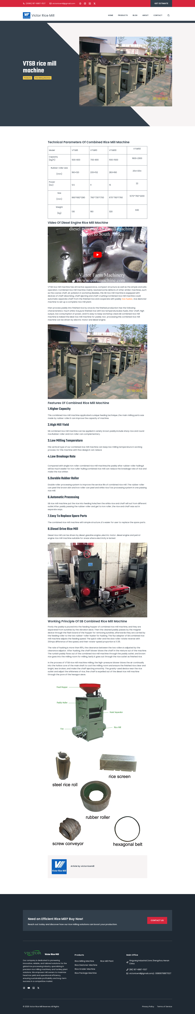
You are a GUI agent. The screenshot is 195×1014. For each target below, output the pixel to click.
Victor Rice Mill (43, 15)
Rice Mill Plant (107, 961)
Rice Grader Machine (85, 969)
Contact (157, 15)
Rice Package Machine (86, 973)
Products (123, 15)
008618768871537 (163, 973)
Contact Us (157, 920)
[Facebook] (80, 3)
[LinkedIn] (90, 3)
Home (110, 15)
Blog (135, 15)
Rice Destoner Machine (86, 965)
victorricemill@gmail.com (63, 3)
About (145, 15)
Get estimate (161, 3)
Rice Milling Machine (42, 78)
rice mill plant (84, 301)
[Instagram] (85, 3)
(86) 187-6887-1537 (138, 969)
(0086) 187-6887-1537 (36, 3)
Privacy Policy (148, 1006)
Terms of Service (164, 1006)
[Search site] (168, 15)
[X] (94, 3)
